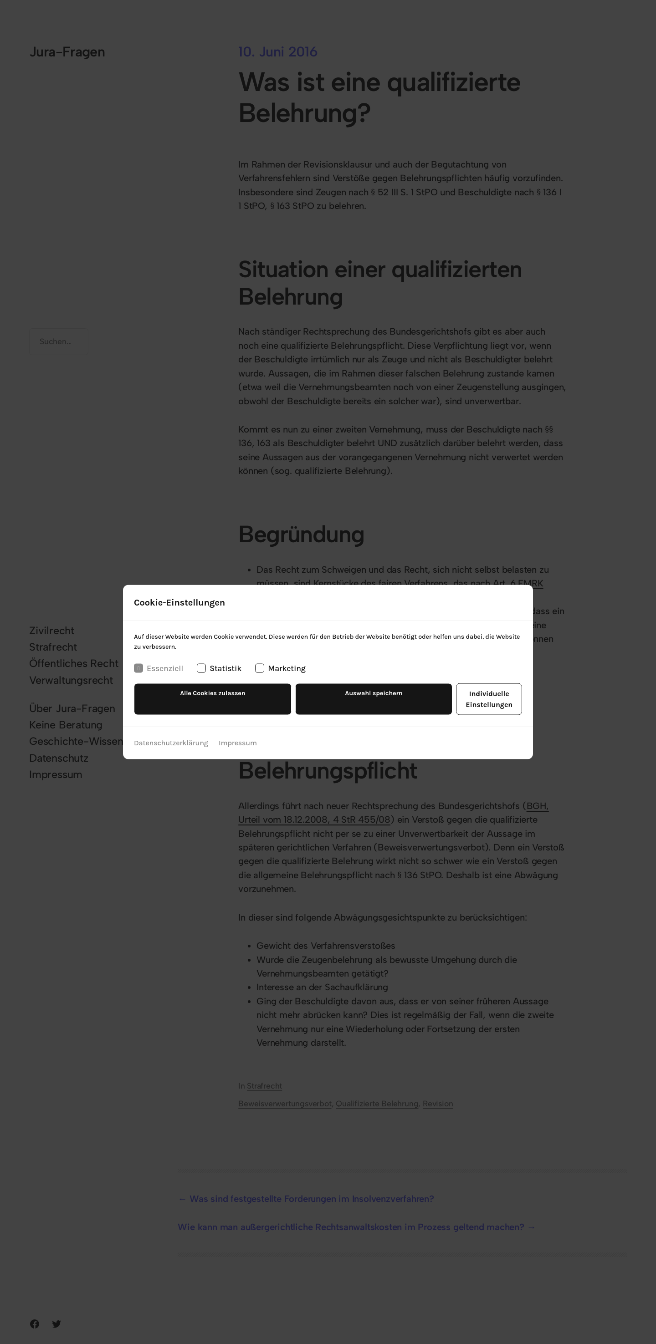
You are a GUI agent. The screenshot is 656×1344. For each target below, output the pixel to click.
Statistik (219, 674)
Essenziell (158, 674)
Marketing (280, 674)
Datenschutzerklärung (171, 738)
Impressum (237, 738)
